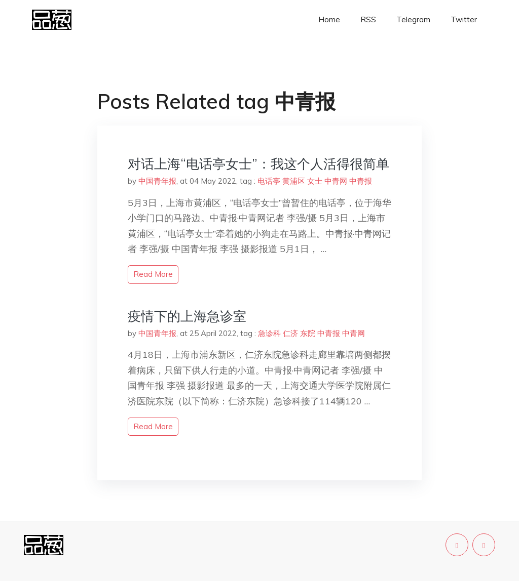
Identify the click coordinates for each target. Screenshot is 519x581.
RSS (368, 19)
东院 (307, 333)
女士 (314, 181)
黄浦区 (293, 181)
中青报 (360, 181)
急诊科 (269, 333)
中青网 (335, 181)
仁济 (290, 333)
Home (329, 19)
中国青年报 (157, 181)
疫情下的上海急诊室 (187, 316)
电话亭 (268, 181)
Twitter (464, 19)
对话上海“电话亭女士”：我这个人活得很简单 (258, 163)
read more (153, 274)
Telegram (413, 19)
